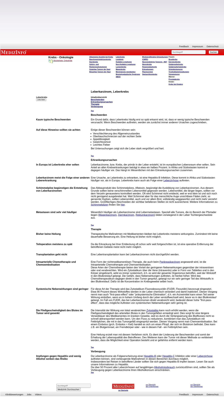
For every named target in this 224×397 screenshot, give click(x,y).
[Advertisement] (112, 22)
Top (92, 111)
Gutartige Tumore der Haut (99, 69)
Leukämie (119, 59)
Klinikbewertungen (14, 394)
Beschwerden (97, 99)
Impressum (197, 46)
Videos (38, 394)
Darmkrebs (93, 62)
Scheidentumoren (176, 69)
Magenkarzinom (108, 215)
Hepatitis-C (168, 356)
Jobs (29, 394)
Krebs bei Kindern (176, 84)
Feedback (184, 46)
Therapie (95, 104)
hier (123, 204)
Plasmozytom (147, 72)
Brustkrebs (173, 59)
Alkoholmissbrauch (164, 367)
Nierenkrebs (147, 64)
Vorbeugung (97, 106)
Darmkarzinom (126, 215)
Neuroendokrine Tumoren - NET (154, 62)
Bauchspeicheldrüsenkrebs (100, 59)
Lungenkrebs (121, 67)
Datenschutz (213, 46)
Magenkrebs (120, 69)
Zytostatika (152, 310)
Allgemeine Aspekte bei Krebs (101, 57)
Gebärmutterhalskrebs (177, 67)
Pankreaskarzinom (169, 262)
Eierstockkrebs (174, 62)
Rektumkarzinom (145, 215)
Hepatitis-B (150, 356)
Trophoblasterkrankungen (179, 72)
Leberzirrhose (171, 180)
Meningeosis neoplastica (125, 72)
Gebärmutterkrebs (176, 64)
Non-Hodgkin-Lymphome (125, 64)
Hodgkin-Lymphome (124, 62)
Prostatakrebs (174, 79)
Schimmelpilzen (99, 204)
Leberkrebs (120, 57)
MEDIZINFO (14, 52)
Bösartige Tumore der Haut (100, 72)
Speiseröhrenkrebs (149, 74)
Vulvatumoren (174, 74)
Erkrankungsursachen (102, 102)
